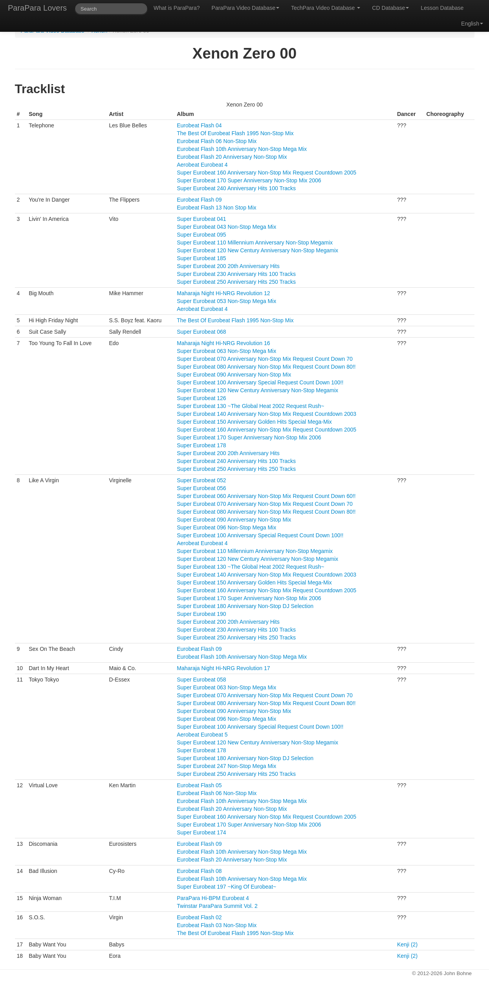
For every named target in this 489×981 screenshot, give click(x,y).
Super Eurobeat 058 (201, 679)
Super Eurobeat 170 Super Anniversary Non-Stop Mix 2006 (249, 180)
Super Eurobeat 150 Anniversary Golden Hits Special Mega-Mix (254, 422)
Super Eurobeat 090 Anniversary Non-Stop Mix (234, 374)
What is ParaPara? (177, 8)
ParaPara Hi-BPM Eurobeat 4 (213, 898)
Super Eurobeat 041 (201, 219)
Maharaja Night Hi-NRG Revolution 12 (223, 293)
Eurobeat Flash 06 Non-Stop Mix (216, 141)
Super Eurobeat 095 (201, 234)
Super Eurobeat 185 (201, 258)
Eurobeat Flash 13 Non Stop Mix (216, 207)
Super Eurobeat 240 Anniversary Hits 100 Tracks (236, 188)
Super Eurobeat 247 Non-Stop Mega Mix (226, 766)
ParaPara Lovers (37, 8)
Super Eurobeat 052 (201, 480)
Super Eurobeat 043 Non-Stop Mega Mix (226, 227)
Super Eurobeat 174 (201, 832)
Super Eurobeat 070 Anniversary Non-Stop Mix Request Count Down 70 (264, 359)
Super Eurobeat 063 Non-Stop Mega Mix (226, 351)
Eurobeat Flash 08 (199, 871)
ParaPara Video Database (245, 8)
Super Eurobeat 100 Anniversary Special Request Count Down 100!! (260, 382)
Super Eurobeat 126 (201, 398)
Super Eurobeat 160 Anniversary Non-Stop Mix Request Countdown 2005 (266, 172)
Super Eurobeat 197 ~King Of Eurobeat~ (226, 887)
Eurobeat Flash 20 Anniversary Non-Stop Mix (232, 157)
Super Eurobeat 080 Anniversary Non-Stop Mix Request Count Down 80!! (266, 367)
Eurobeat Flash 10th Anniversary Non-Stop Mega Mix (242, 149)
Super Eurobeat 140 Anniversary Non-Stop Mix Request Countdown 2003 (266, 414)
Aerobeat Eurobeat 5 (202, 734)
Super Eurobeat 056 (201, 488)
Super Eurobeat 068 (201, 332)
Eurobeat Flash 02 (199, 917)
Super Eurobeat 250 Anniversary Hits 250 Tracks (236, 282)
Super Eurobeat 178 (201, 445)
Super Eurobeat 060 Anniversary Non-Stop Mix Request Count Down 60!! (266, 496)
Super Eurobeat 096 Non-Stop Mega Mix (226, 527)
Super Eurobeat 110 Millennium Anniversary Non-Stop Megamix (255, 242)
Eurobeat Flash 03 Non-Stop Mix (216, 925)
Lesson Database (442, 8)
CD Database (390, 8)
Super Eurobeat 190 (201, 614)
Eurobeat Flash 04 (199, 125)
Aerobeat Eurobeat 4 (202, 165)
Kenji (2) (407, 944)
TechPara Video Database (325, 8)
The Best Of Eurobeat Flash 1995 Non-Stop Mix (235, 133)
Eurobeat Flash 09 (199, 200)
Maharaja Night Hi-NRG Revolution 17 (223, 668)
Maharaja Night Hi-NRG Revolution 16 (223, 343)
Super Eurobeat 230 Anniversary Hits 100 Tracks (236, 274)
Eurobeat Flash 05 (199, 785)
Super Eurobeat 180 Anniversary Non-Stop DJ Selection (245, 606)
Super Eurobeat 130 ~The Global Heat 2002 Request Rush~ (250, 406)
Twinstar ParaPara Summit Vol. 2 (217, 906)
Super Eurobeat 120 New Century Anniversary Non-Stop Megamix (257, 250)
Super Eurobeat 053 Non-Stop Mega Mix (226, 301)
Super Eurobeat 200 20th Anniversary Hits (228, 266)
